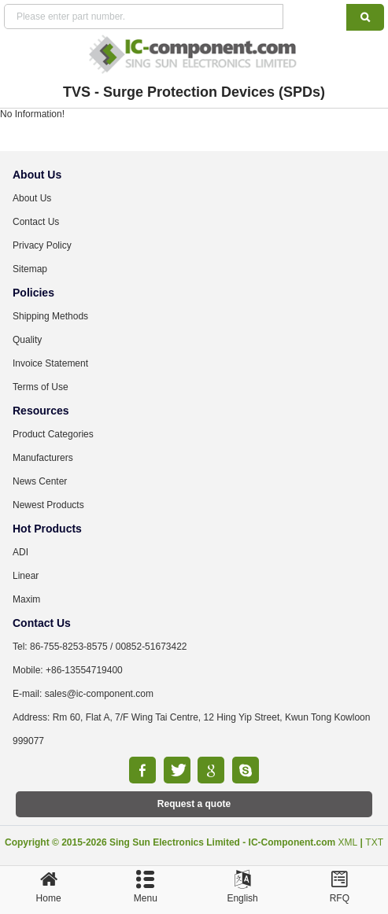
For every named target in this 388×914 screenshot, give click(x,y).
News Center (40, 481)
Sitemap (30, 269)
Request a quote (194, 803)
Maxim (26, 599)
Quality (27, 339)
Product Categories (53, 434)
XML (348, 842)
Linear (26, 575)
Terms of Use (40, 387)
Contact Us (36, 221)
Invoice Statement (50, 363)
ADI (20, 552)
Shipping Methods (50, 316)
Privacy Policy (42, 245)
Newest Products (48, 504)
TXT (374, 842)
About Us (32, 198)
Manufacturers (43, 457)
